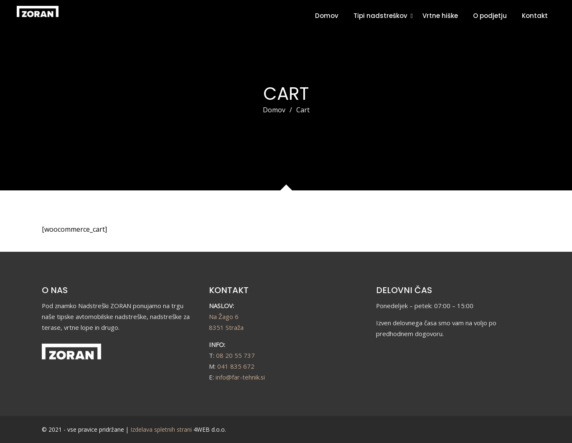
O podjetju (490, 15)
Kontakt (535, 15)
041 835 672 (235, 366)
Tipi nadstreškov (380, 15)
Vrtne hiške (440, 15)
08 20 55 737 (235, 355)
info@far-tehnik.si (240, 377)
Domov (326, 15)
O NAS (55, 290)
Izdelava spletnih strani (161, 429)
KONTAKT (229, 290)
